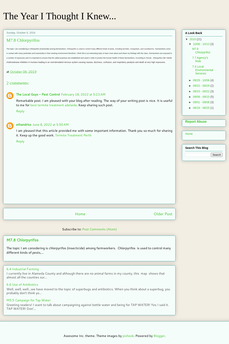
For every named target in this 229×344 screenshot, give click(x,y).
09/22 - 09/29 (201, 85)
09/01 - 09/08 (201, 102)
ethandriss (23, 124)
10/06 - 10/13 (201, 44)
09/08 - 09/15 (201, 96)
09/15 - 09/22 (201, 91)
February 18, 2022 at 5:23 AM (83, 94)
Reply (20, 111)
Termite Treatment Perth (73, 135)
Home (80, 213)
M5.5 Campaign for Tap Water (28, 300)
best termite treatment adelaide (53, 105)
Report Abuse (196, 121)
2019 (193, 39)
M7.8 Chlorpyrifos (22, 240)
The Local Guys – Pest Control (38, 94)
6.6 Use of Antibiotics (22, 284)
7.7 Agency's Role (200, 59)
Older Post (163, 213)
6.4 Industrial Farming (22, 269)
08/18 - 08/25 (201, 107)
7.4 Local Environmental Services (202, 70)
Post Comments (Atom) (99, 229)
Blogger (159, 335)
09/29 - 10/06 (201, 80)
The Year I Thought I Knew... (59, 16)
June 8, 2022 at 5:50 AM (51, 124)
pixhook (128, 335)
